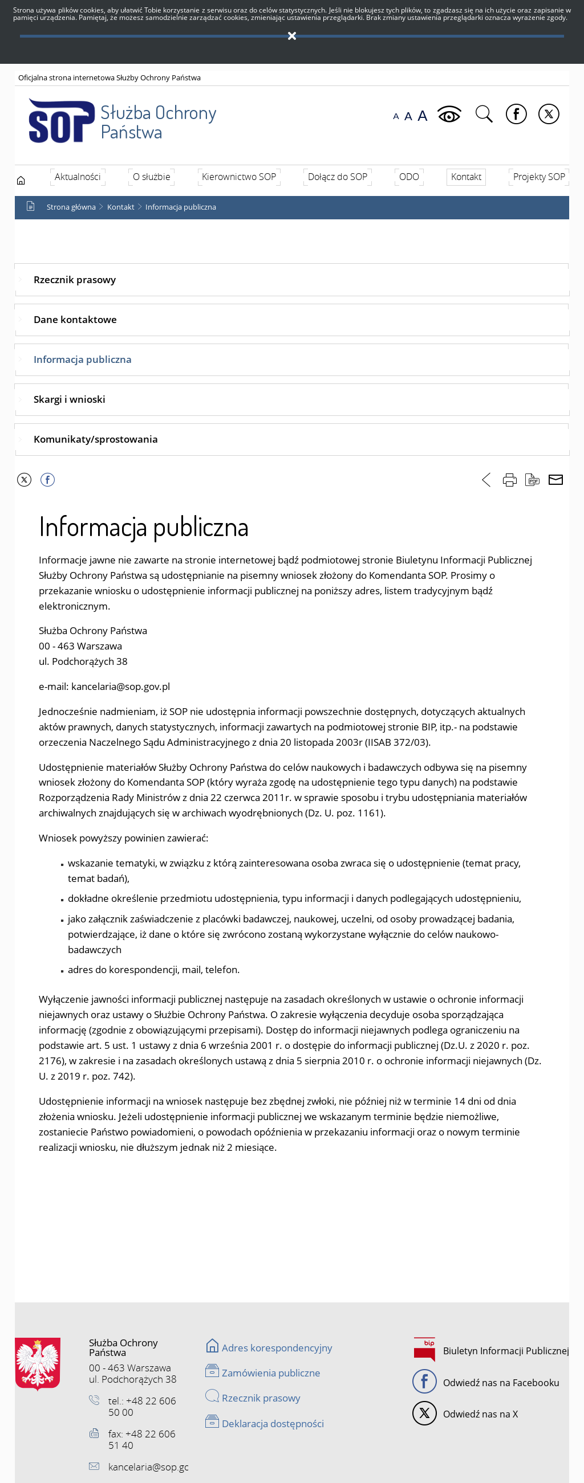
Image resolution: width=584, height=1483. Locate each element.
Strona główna (71, 207)
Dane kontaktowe (75, 319)
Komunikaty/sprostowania (96, 439)
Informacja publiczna (180, 207)
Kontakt (121, 207)
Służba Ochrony (115, 114)
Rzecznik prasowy (75, 279)
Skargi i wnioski (70, 399)
